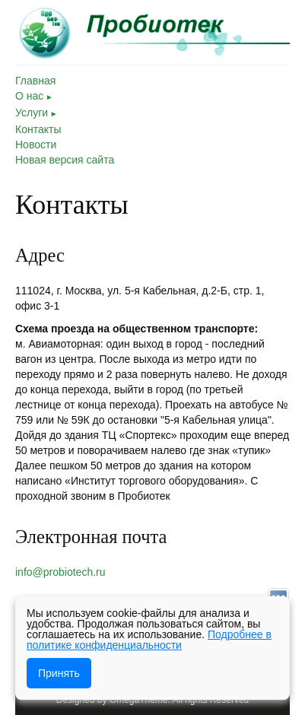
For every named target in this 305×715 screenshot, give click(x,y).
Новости (35, 144)
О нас (34, 96)
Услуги (36, 112)
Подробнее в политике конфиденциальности (149, 639)
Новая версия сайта (64, 160)
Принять (59, 673)
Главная (35, 81)
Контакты (38, 129)
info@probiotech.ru (60, 572)
